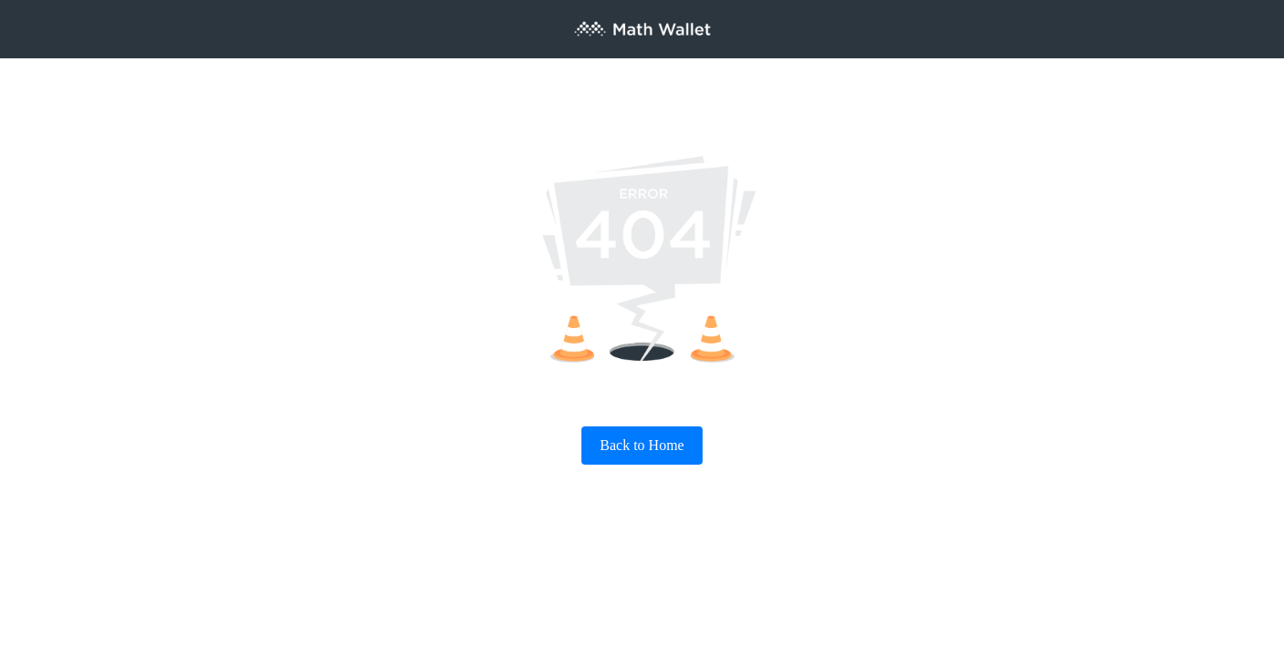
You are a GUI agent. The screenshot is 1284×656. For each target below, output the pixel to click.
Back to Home (641, 445)
